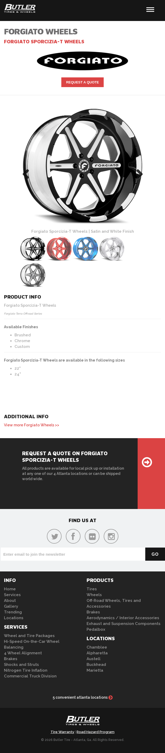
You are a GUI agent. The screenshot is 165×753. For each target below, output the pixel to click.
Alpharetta (97, 653)
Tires (92, 589)
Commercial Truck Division (30, 676)
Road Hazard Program (95, 732)
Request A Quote (82, 82)
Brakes (10, 658)
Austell (94, 658)
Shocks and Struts (21, 664)
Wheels (94, 594)
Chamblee (97, 647)
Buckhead (96, 664)
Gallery (11, 606)
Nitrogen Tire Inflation (25, 670)
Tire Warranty (62, 732)
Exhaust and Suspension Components (124, 623)
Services (12, 594)
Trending (13, 612)
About (10, 600)
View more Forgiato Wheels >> (31, 425)
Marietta (95, 670)
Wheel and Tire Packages (29, 635)
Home (10, 589)
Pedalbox (96, 629)
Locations (13, 618)
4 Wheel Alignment (23, 653)
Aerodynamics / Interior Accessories (123, 618)
